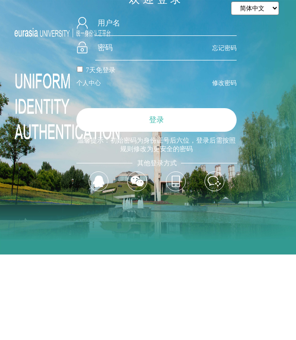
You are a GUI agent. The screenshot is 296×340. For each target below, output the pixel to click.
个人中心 (88, 82)
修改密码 (224, 82)
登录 (156, 120)
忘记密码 (224, 47)
